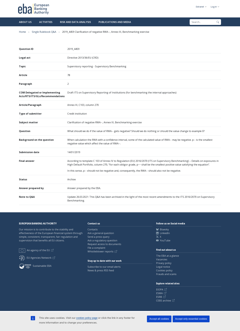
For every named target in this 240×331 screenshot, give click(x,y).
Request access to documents (104, 244)
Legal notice (163, 266)
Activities (45, 22)
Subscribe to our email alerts (104, 266)
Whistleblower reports (100, 251)
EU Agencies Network (35, 257)
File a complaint (96, 247)
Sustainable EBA (35, 266)
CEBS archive (163, 300)
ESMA (159, 293)
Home (22, 31)
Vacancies (161, 259)
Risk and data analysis (75, 22)
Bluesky (164, 229)
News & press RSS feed (101, 270)
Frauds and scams (166, 274)
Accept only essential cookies (191, 319)
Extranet (200, 6)
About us (25, 22)
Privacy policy (163, 263)
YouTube (165, 240)
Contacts (93, 229)
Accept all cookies (159, 319)
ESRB (159, 297)
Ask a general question (101, 233)
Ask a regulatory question (102, 240)
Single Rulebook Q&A (44, 31)
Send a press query (98, 236)
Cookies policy (164, 270)
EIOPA (159, 289)
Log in (214, 6)
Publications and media (115, 22)
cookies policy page (87, 318)
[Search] (218, 22)
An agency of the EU (34, 250)
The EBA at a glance (167, 255)
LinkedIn (165, 233)
